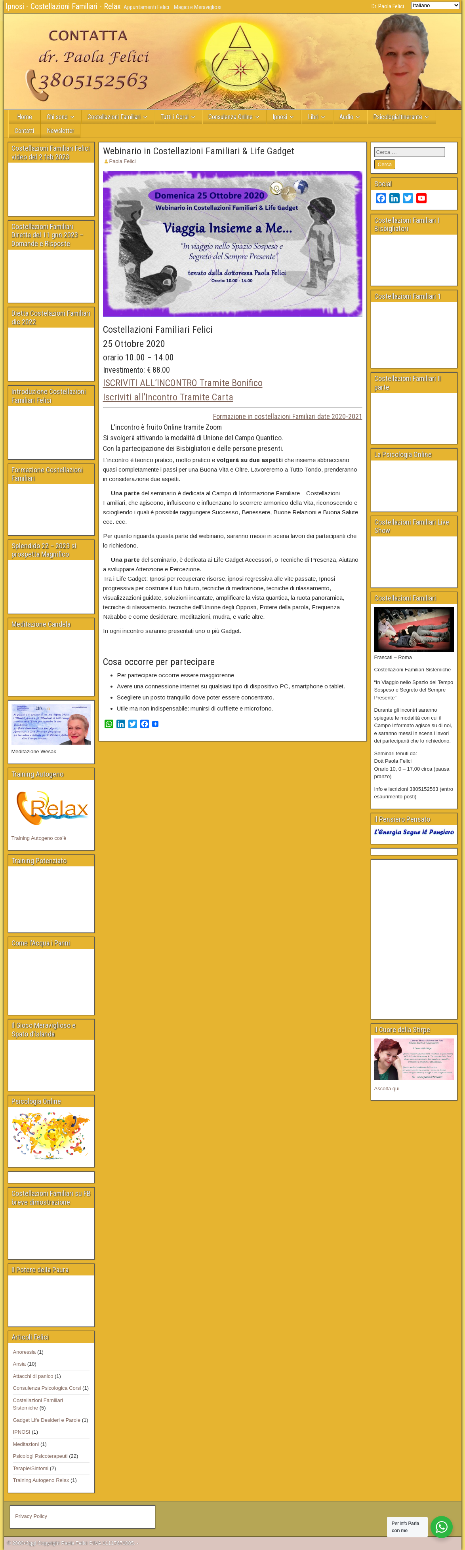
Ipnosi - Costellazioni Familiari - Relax (63, 6)
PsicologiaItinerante (397, 117)
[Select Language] (435, 5)
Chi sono (57, 117)
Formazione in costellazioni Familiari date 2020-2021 (287, 416)
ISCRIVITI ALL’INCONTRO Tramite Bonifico (183, 382)
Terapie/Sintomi (31, 1468)
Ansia (19, 1364)
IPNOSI (21, 1432)
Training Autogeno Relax (41, 1480)
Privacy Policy (31, 1516)
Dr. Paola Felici (388, 6)
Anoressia (24, 1352)
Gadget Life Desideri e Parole (47, 1420)
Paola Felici (122, 161)
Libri (313, 117)
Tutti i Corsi (174, 117)
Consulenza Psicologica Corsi (47, 1388)
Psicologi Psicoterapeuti (40, 1456)
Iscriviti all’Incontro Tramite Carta (168, 397)
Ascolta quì (387, 1088)
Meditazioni (26, 1444)
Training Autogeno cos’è (39, 838)
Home (24, 117)
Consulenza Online (230, 117)
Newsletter (60, 131)
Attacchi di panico (33, 1376)
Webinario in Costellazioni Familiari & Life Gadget (198, 151)
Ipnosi (280, 117)
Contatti (24, 131)
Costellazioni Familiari (114, 117)
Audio (346, 117)
